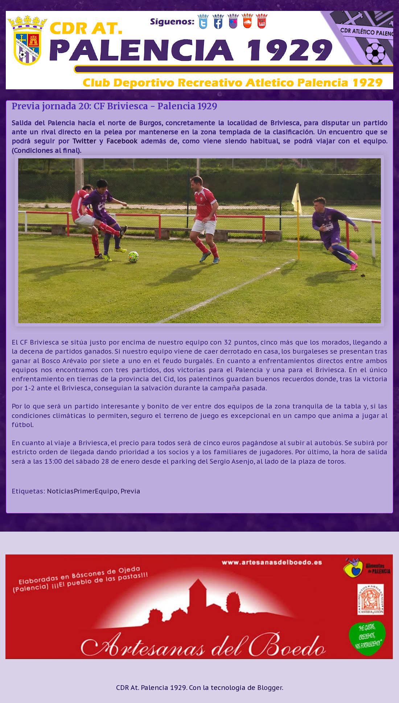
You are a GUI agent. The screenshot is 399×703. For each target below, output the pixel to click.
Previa (130, 491)
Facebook (121, 141)
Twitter (84, 141)
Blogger (269, 687)
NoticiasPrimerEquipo (82, 491)
